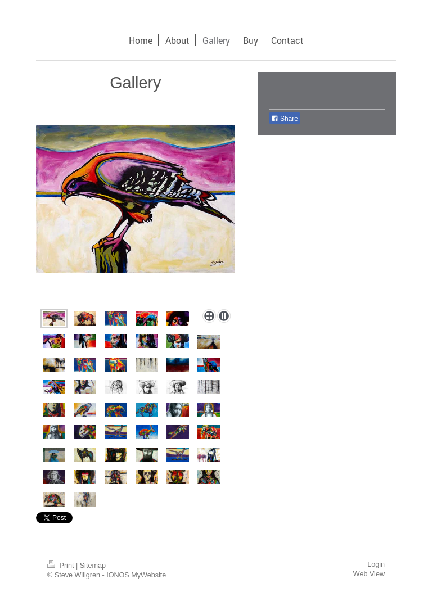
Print (61, 566)
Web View (369, 574)
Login (376, 564)
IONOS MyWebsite (136, 575)
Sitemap (93, 566)
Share (284, 119)
